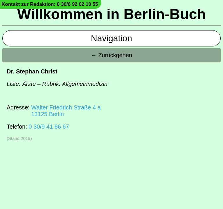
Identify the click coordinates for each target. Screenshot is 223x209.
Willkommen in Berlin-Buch (111, 14)
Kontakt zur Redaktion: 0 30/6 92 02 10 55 (49, 4)
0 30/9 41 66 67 (49, 126)
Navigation (111, 38)
